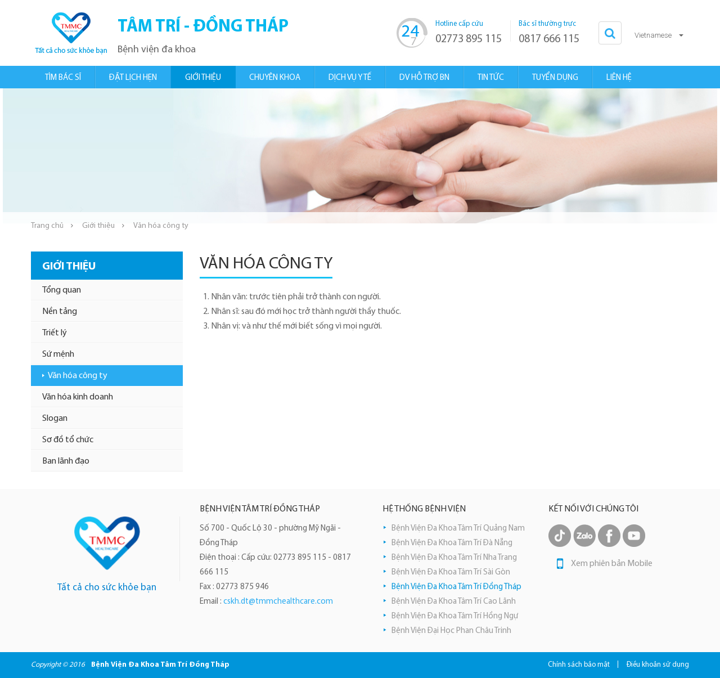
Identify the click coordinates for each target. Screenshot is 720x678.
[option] (360, 155)
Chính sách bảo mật (579, 664)
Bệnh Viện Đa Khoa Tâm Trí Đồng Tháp (456, 587)
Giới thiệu (98, 226)
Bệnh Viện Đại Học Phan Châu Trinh (451, 631)
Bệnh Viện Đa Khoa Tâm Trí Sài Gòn (451, 572)
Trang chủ (47, 226)
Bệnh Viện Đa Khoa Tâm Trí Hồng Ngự (455, 616)
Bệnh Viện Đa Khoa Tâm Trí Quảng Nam (458, 528)
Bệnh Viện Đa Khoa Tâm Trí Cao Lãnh (454, 602)
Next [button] (711, 155)
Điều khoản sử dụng (658, 664)
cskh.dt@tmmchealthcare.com (278, 602)
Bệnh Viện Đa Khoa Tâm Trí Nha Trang (454, 558)
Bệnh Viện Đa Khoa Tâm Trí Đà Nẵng (452, 543)
